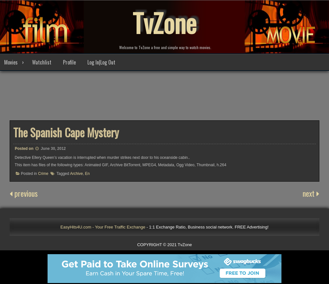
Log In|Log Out (101, 62)
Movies (11, 62)
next (311, 193)
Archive (76, 173)
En (87, 173)
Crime (43, 173)
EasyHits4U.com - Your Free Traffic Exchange (102, 227)
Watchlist (41, 62)
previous (24, 193)
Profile (69, 62)
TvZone (164, 22)
